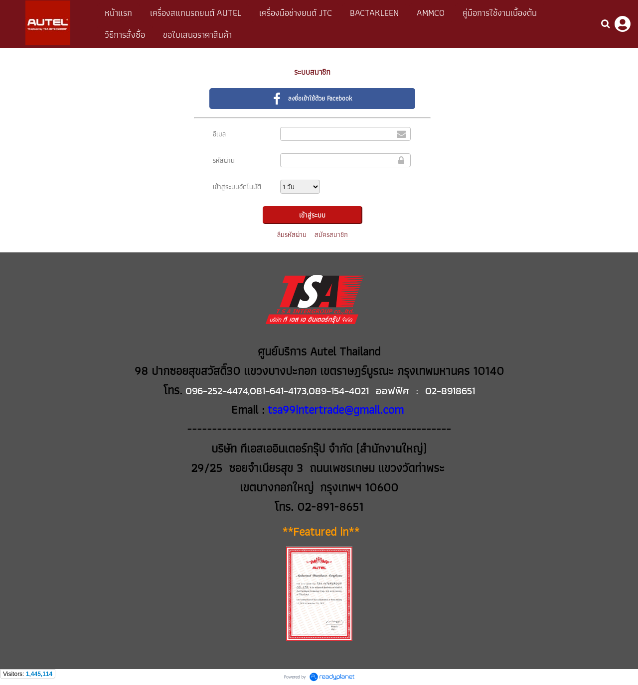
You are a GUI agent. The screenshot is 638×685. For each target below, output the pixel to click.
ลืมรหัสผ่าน (292, 234)
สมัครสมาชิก (331, 234)
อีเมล (219, 133)
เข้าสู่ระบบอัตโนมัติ (237, 186)
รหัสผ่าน (224, 160)
